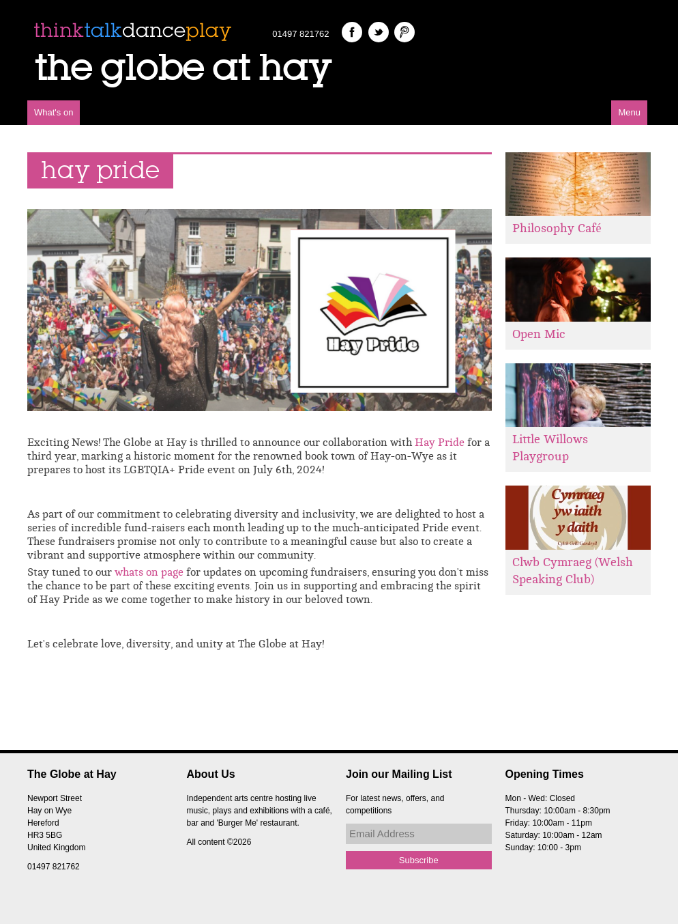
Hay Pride (440, 442)
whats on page (149, 572)
